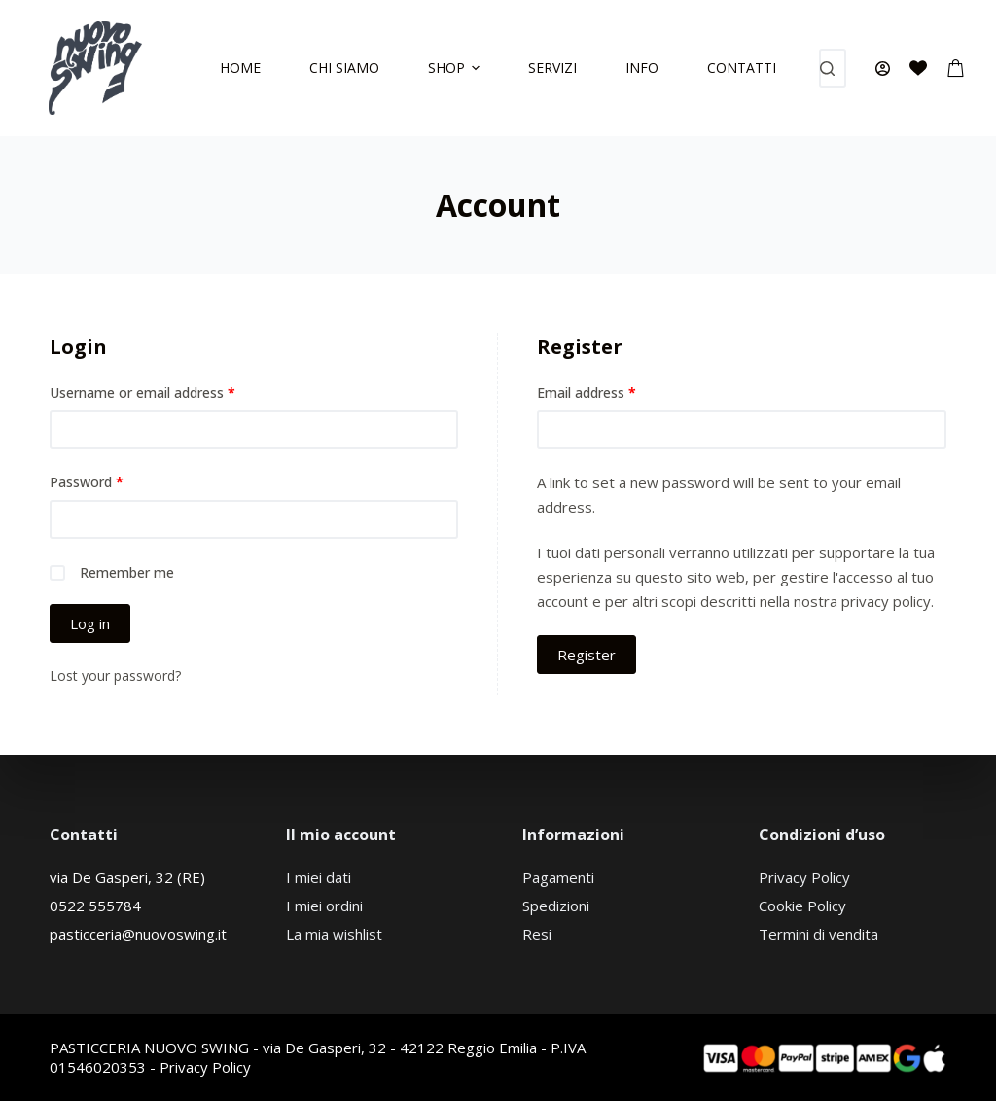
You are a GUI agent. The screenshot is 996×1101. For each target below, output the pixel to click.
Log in (90, 623)
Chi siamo (344, 67)
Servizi (552, 67)
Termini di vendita (818, 933)
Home (240, 67)
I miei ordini (324, 905)
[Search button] (826, 68)
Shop (456, 67)
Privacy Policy (804, 877)
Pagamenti (558, 877)
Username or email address (142, 392)
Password (87, 482)
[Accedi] (882, 68)
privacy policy (886, 601)
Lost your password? (115, 675)
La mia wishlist (334, 933)
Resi (536, 933)
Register (586, 654)
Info (641, 67)
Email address (586, 392)
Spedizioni (555, 905)
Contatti (741, 67)
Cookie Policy (802, 905)
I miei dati (318, 877)
